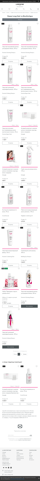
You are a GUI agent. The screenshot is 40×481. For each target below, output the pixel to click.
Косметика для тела (20, 456)
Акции (30, 452)
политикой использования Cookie (17, 479)
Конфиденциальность (6, 458)
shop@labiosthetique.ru (6, 463)
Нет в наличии (29, 306)
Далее (24, 354)
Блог (30, 453)
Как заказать (31, 459)
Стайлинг (18, 455)
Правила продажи (5, 459)
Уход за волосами (20, 453)
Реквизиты (4, 456)
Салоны (3, 453)
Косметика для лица (20, 458)
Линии (18, 452)
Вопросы (31, 458)
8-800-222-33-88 (5, 462)
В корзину (10, 61)
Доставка (31, 455)
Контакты (4, 455)
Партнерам (19, 459)
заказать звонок (6, 465)
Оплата (30, 456)
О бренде (4, 452)
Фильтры (20, 19)
